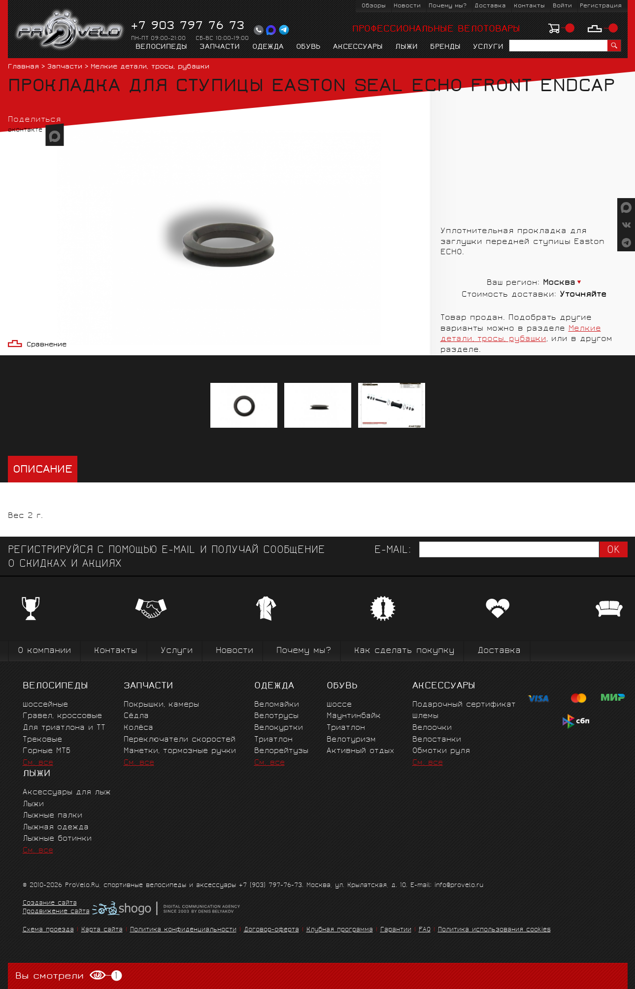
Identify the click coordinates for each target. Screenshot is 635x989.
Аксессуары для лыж (67, 792)
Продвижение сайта (56, 912)
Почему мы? (448, 6)
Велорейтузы (281, 751)
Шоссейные (45, 705)
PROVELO (70, 30)
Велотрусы (276, 716)
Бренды (445, 47)
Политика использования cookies (494, 930)
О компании (44, 651)
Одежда (268, 47)
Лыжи (406, 47)
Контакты (529, 6)
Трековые (42, 740)
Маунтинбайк (354, 716)
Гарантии (395, 930)
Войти (562, 6)
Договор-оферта (271, 930)
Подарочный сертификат (464, 705)
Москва (559, 283)
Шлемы (425, 716)
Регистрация (601, 6)
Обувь (308, 47)
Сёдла (136, 716)
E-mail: (392, 550)
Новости (407, 6)
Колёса (138, 728)
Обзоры (374, 6)
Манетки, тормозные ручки (180, 751)
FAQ (425, 930)
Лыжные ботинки (57, 839)
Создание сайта (50, 904)
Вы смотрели (68, 976)
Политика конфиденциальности (183, 930)
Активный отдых (360, 751)
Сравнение (47, 345)
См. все (38, 763)
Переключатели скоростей (179, 740)
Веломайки (276, 705)
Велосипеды (161, 47)
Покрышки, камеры (161, 705)
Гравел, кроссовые (62, 716)
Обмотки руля (441, 751)
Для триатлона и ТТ (64, 728)
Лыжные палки (52, 816)
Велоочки (432, 728)
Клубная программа (339, 930)
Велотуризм (351, 740)
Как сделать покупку (404, 651)
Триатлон (273, 740)
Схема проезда (48, 930)
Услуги (488, 47)
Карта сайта (102, 930)
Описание (42, 470)
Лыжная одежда (56, 827)
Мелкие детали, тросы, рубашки (150, 67)
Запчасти (220, 47)
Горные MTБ (46, 751)
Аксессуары (358, 47)
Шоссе (339, 705)
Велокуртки (278, 728)
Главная (23, 67)
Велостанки (436, 740)
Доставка (490, 6)
